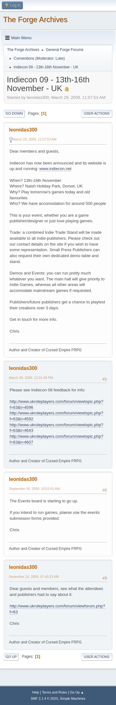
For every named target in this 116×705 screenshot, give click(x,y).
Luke (59, 58)
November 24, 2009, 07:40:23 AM (34, 576)
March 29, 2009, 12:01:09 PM (31, 378)
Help (35, 692)
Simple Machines (72, 698)
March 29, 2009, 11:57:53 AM (34, 139)
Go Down (14, 113)
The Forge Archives (35, 19)
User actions (97, 113)
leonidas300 (23, 129)
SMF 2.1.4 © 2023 (44, 698)
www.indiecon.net (55, 168)
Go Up (11, 657)
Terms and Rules (54, 692)
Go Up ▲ (77, 692)
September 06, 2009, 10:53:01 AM (34, 489)
